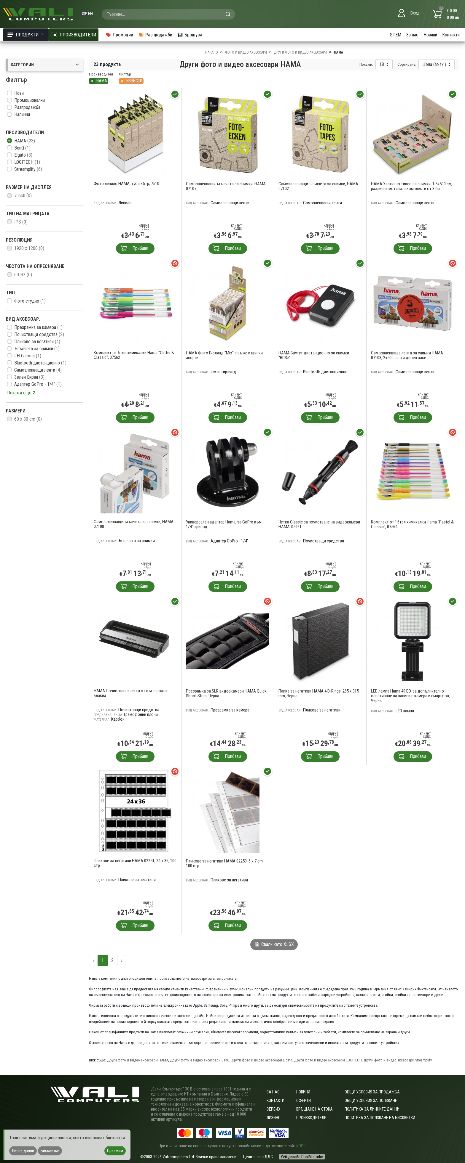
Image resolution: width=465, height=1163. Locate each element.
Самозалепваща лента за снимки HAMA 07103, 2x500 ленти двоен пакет (407, 355)
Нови (19, 93)
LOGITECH (27, 162)
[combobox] (168, 14)
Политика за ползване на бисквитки (380, 1117)
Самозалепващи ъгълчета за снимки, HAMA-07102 (319, 186)
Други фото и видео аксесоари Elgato (261, 1060)
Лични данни (23, 1150)
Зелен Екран (29, 377)
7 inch (23, 195)
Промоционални (29, 100)
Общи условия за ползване (371, 1100)
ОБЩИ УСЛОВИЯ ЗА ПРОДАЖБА (372, 1092)
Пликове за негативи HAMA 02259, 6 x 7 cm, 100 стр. (225, 863)
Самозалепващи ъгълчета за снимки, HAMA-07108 (134, 524)
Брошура (189, 35)
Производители (311, 1117)
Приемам (115, 1150)
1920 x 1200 (29, 248)
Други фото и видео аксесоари (300, 52)
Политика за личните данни (372, 1109)
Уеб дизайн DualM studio (302, 1156)
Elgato (23, 155)
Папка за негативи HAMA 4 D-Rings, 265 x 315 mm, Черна (318, 693)
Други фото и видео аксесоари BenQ (200, 1060)
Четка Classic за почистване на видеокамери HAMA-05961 (319, 524)
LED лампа (27, 356)
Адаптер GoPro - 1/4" (38, 384)
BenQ (22, 148)
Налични (22, 114)
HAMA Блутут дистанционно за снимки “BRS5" (313, 355)
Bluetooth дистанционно (40, 363)
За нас (412, 35)
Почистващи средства (39, 334)
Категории (45, 65)
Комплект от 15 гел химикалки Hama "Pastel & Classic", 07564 (412, 524)
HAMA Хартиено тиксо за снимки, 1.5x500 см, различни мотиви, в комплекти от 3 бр (411, 186)
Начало (211, 52)
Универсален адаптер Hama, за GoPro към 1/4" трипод (224, 524)
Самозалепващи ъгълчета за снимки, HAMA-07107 (226, 186)
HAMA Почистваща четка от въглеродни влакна (131, 693)
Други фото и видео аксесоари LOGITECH (328, 1060)
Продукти (25, 35)
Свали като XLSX (274, 944)
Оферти (303, 1100)
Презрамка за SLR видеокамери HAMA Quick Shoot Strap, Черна (226, 693)
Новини (430, 35)
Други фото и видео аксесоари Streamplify (398, 1060)
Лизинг (273, 1117)
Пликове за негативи (37, 341)
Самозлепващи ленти (38, 370)
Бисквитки (50, 1150)
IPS (21, 222)
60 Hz (23, 274)
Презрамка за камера (38, 327)
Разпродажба (27, 107)
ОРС (302, 1145)
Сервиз (273, 1109)
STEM (395, 35)
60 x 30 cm (28, 419)
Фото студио (30, 301)
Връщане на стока (314, 1109)
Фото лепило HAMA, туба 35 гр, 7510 (126, 183)
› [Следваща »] (121, 960)
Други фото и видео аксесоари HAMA (137, 1060)
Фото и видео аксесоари (246, 52)
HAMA (24, 141)
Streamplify (28, 169)
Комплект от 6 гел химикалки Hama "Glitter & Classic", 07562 (134, 355)
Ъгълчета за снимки (37, 348)
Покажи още (21, 393)
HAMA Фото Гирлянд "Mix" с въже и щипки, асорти (225, 355)
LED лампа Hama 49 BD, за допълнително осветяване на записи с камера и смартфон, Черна (410, 695)
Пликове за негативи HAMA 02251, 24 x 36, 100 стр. (135, 863)
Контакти (451, 35)
